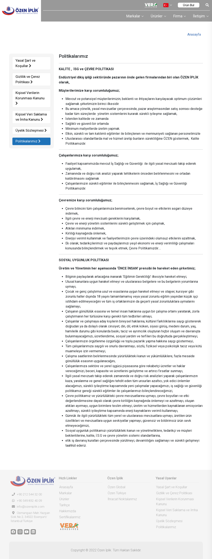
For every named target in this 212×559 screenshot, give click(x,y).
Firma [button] (178, 16)
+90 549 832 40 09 (25, 500)
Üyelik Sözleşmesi (31, 130)
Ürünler (63, 499)
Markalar (64, 493)
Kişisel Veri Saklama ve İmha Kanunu (31, 117)
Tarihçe (63, 505)
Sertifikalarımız (68, 517)
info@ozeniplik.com (26, 507)
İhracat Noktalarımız (121, 499)
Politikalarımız (27, 141)
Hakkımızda (66, 511)
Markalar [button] (133, 16)
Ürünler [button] (157, 16)
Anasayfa (194, 34)
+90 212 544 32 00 (25, 494)
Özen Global (115, 487)
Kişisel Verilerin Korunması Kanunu (29, 98)
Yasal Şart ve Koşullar (25, 63)
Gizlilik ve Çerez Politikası (27, 79)
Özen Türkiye (116, 493)
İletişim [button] (199, 16)
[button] (167, 5)
